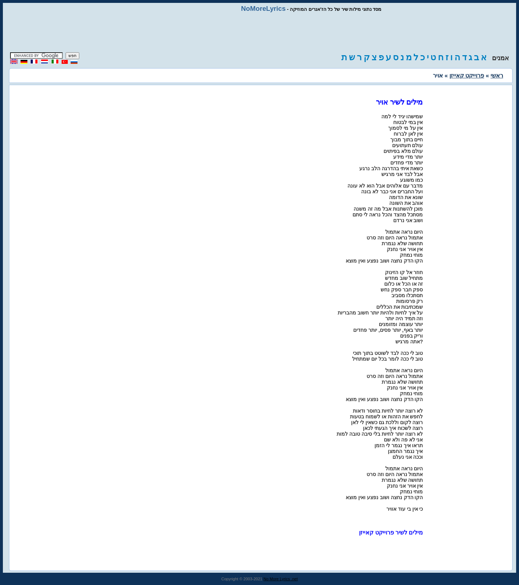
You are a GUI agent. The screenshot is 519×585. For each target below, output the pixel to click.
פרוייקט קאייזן (466, 75)
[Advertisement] (259, 32)
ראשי (497, 75)
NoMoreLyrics (263, 8)
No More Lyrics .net (280, 579)
